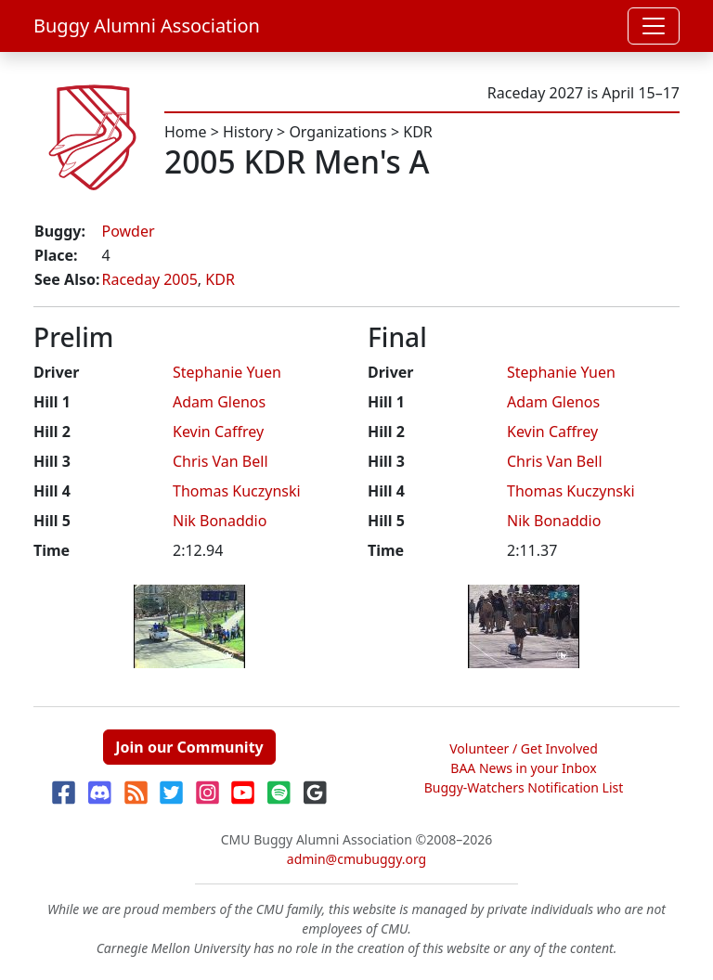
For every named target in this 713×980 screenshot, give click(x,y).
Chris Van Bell (220, 461)
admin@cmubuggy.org (356, 859)
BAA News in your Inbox (523, 768)
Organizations (337, 132)
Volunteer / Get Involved (523, 748)
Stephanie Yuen (227, 372)
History (248, 132)
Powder (127, 231)
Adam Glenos (219, 402)
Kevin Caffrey (218, 431)
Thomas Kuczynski (237, 491)
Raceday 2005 (149, 279)
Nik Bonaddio (219, 520)
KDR (418, 132)
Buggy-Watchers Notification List (524, 787)
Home (185, 132)
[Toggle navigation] (654, 26)
